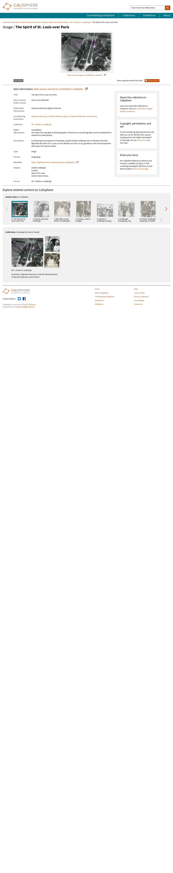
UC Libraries (30, 304)
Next (166, 208)
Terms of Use (139, 293)
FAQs (136, 289)
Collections (129, 15)
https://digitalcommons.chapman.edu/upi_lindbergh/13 (53, 162)
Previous (6, 208)
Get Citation (18, 80)
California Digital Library (25, 307)
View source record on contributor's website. (59, 89)
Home (97, 289)
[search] (167, 8)
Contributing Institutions (101, 15)
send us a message (140, 169)
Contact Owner (152, 80)
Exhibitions (149, 15)
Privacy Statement (141, 297)
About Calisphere (102, 293)
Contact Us (138, 304)
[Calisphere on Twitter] (19, 298)
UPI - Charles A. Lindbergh (80, 22)
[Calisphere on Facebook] (24, 298)
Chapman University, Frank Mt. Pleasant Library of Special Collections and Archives (36, 22)
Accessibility (139, 300)
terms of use (142, 140)
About (167, 15)
